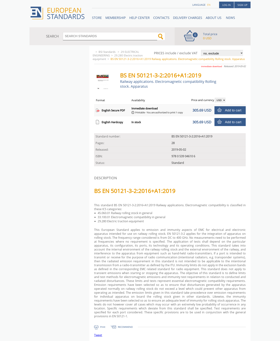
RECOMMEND (125, 327)
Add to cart (233, 110)
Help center (139, 18)
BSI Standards (107, 52)
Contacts (161, 18)
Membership (115, 18)
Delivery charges (187, 18)
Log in (226, 5)
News (230, 18)
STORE (97, 18)
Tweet (98, 335)
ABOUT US (214, 18)
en (209, 4)
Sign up (242, 5)
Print (102, 327)
